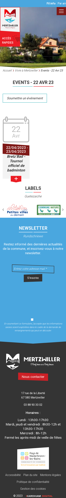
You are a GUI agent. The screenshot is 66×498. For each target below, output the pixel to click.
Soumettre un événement (25, 98)
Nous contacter (33, 377)
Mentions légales (50, 475)
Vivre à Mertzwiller (26, 70)
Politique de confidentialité (33, 482)
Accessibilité (13, 475)
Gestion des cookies (33, 488)
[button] (3, 210)
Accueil (7, 70)
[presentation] (33, 298)
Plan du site (30, 475)
